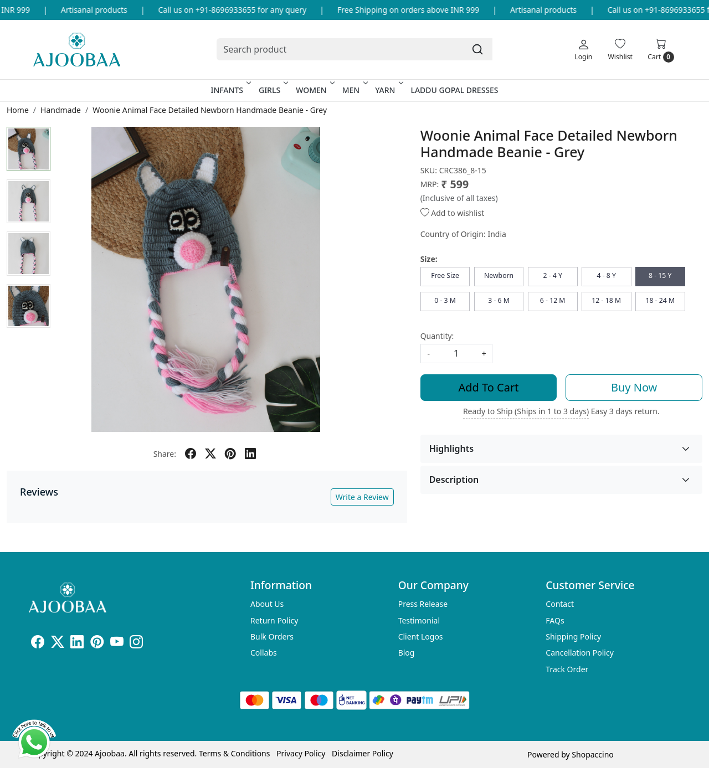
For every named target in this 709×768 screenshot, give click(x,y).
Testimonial (419, 620)
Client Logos (420, 636)
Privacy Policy (300, 753)
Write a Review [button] (362, 497)
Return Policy (274, 620)
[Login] (583, 49)
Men (354, 90)
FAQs (555, 620)
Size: (429, 259)
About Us (267, 604)
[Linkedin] (77, 643)
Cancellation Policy (580, 652)
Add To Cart (489, 387)
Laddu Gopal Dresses (454, 90)
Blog (406, 652)
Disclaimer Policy (362, 753)
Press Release (423, 604)
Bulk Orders (272, 636)
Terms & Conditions (234, 753)
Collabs (263, 652)
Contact (560, 604)
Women (314, 90)
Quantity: (437, 336)
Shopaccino (592, 754)
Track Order (567, 669)
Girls (272, 90)
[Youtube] (117, 643)
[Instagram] (136, 643)
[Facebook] (38, 643)
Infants (229, 90)
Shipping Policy (573, 636)
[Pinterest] (97, 643)
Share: (164, 454)
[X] (57, 643)
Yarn (388, 90)
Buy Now (634, 387)
